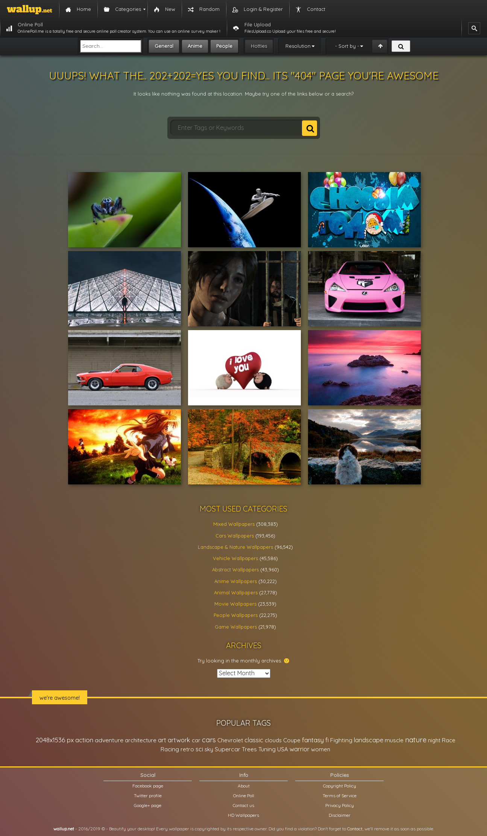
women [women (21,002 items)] (320, 749)
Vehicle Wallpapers (235, 558)
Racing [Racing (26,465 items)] (170, 749)
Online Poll (243, 795)
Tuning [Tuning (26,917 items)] (267, 749)
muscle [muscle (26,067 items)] (394, 740)
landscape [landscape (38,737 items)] (368, 740)
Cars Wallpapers (234, 536)
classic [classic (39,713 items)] (253, 740)
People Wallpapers (236, 615)
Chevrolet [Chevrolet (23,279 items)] (230, 740)
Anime (195, 46)
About (244, 786)
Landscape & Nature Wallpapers (235, 547)
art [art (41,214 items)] (162, 740)
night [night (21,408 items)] (434, 740)
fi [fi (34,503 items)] (327, 740)
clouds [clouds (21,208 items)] (273, 740)
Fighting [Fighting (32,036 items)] (341, 740)
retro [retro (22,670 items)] (187, 749)
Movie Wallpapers (235, 604)
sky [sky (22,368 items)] (209, 749)
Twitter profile (148, 795)
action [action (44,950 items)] (84, 740)
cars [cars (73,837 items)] (209, 739)
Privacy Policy (339, 805)
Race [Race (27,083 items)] (448, 740)
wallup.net (63, 828)
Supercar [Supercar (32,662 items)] (227, 749)
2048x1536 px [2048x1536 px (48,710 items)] (55, 740)
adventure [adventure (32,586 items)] (109, 740)
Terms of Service (340, 795)
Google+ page (147, 805)
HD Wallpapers (243, 815)
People (224, 46)
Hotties (259, 46)
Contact (355, 828)
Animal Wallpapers (236, 592)
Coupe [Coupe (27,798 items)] (291, 740)
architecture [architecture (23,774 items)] (140, 740)
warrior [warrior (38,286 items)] (299, 749)
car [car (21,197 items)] (196, 740)
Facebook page (147, 786)
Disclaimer (339, 815)
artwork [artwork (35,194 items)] (179, 740)
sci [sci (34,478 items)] (199, 749)
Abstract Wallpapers (235, 569)
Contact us (243, 805)
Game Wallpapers (236, 627)
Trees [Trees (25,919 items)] (249, 749)
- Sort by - (347, 46)
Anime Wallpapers (235, 581)
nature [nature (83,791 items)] (415, 739)
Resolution (298, 46)
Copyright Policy (339, 786)
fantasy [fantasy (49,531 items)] (313, 740)
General (164, 46)
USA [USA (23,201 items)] (282, 749)
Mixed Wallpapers (234, 524)
